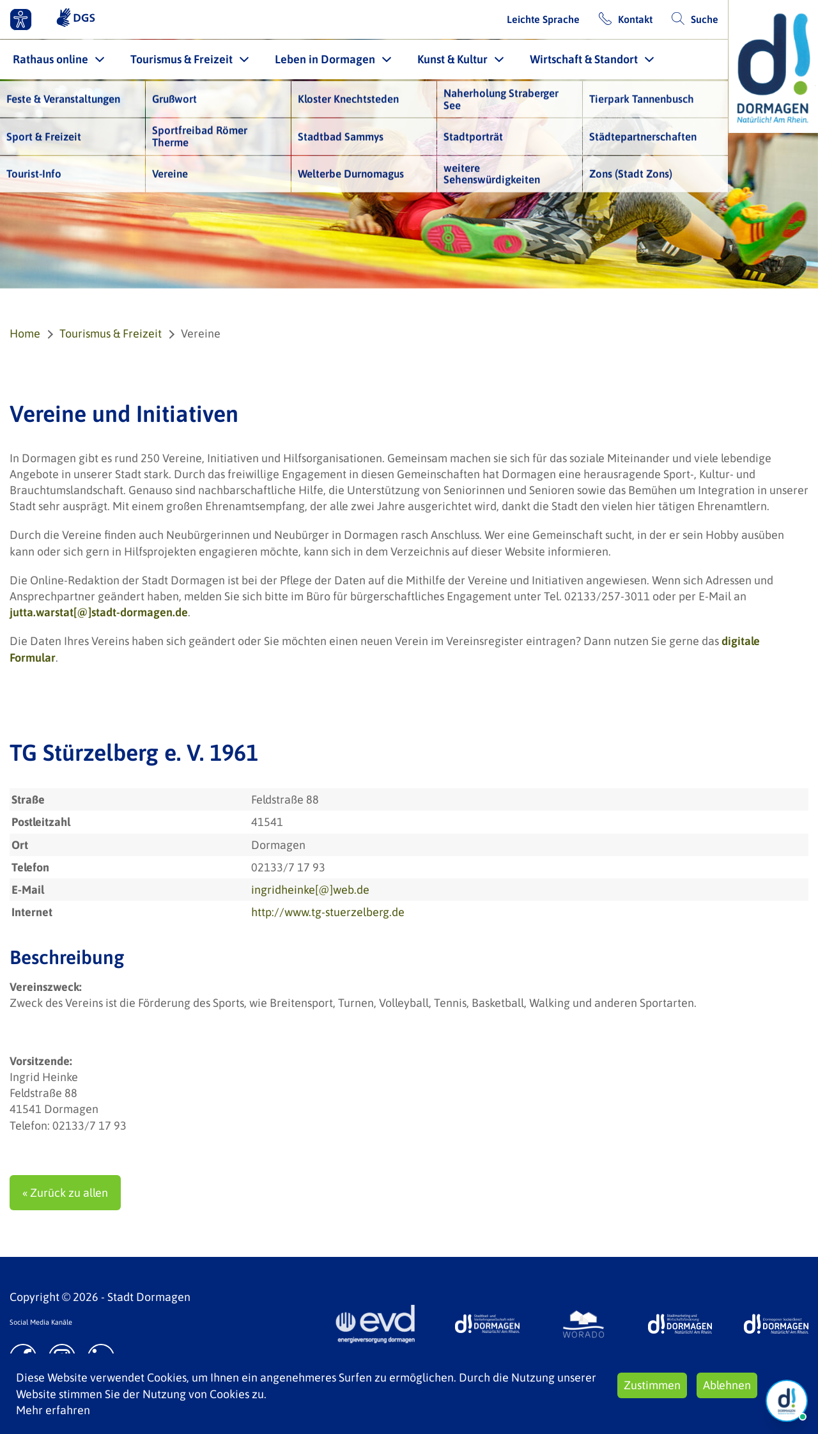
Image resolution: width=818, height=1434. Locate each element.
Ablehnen (727, 1385)
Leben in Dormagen (325, 59)
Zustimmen (652, 1385)
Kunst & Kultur (452, 59)
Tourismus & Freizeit (181, 59)
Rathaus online (50, 59)
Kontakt (635, 19)
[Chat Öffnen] (787, 1401)
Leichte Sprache (543, 19)
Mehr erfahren (53, 1410)
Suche (704, 19)
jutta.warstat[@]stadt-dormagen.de (99, 612)
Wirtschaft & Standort (584, 59)
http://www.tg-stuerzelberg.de (328, 912)
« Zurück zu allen (65, 1192)
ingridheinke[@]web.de (310, 889)
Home (25, 333)
